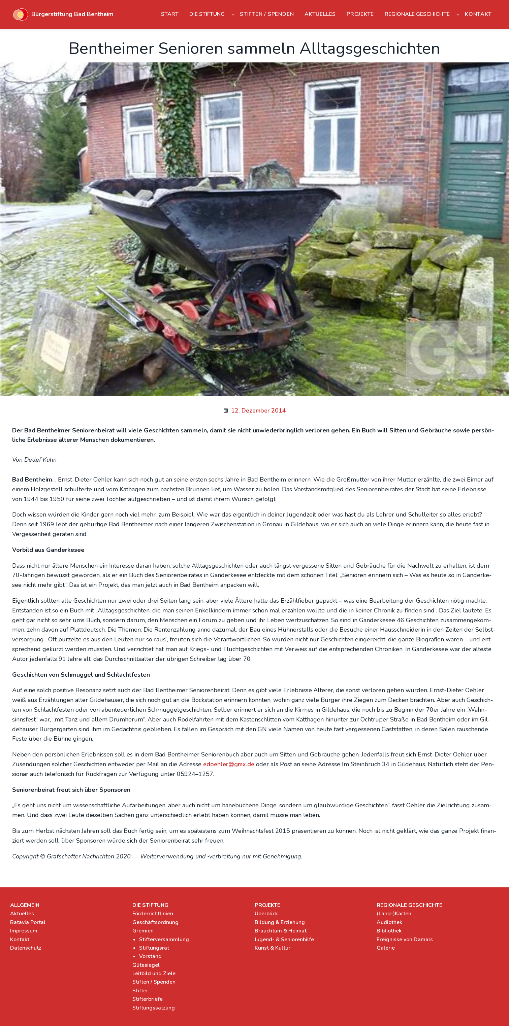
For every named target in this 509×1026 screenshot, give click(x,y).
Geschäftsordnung (155, 922)
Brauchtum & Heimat (281, 930)
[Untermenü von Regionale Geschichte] (458, 14)
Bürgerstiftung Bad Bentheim (72, 14)
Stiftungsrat (154, 948)
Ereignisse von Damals (405, 939)
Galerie (386, 948)
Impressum (23, 930)
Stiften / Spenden (154, 982)
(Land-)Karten (394, 913)
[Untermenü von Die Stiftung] (233, 14)
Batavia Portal (27, 922)
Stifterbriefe (147, 999)
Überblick (266, 913)
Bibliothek (389, 930)
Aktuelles (22, 913)
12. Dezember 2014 (258, 410)
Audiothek (389, 922)
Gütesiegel (146, 965)
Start (170, 14)
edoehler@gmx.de (228, 764)
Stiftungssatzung (153, 1008)
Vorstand (150, 956)
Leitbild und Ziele (154, 973)
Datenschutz (25, 948)
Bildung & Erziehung (280, 922)
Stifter (140, 990)
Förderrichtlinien (152, 913)
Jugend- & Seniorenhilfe (284, 939)
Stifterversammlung (164, 939)
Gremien (143, 930)
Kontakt (19, 939)
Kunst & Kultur (272, 948)
